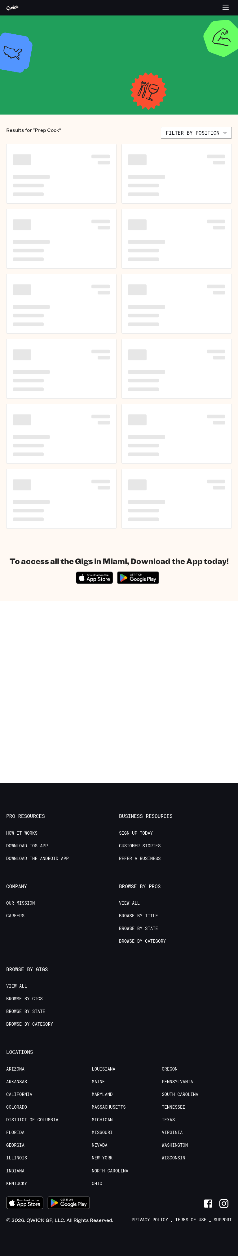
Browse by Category (142, 941)
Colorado (16, 1107)
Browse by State (138, 928)
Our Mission (20, 903)
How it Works (21, 833)
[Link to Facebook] (208, 1203)
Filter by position (197, 132)
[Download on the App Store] (94, 582)
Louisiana (103, 1069)
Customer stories (140, 846)
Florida (15, 1132)
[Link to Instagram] (224, 1203)
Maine (98, 1081)
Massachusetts (109, 1107)
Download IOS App (27, 846)
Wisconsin (173, 1158)
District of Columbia (32, 1120)
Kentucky (16, 1183)
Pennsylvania (177, 1081)
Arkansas (16, 1081)
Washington (175, 1145)
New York (102, 1158)
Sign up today (136, 833)
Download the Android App (37, 858)
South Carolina (180, 1094)
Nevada (99, 1145)
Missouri (102, 1132)
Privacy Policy (150, 1220)
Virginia (172, 1132)
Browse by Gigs (24, 999)
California (19, 1094)
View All (129, 903)
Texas (168, 1120)
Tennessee (173, 1107)
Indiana (15, 1171)
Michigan (102, 1120)
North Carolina (110, 1171)
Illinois (16, 1158)
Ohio (97, 1183)
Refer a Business (140, 858)
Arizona (15, 1069)
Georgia (15, 1145)
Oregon (169, 1069)
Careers (15, 916)
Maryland (102, 1094)
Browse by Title (138, 916)
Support (223, 1220)
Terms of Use (190, 1220)
